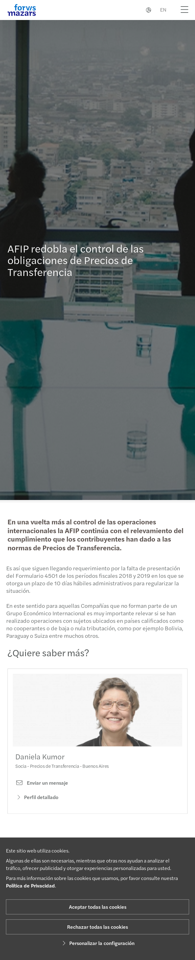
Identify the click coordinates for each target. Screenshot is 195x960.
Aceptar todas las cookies (97, 906)
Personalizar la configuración (97, 943)
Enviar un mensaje (41, 788)
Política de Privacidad (30, 885)
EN (163, 9)
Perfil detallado (36, 802)
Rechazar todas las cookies (97, 926)
